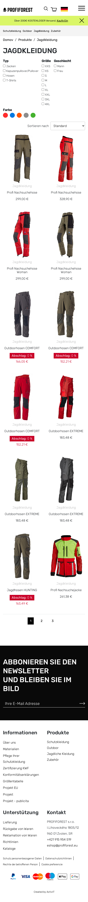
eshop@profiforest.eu (62, 845)
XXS (47, 66)
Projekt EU (10, 788)
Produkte (25, 40)
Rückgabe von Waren (18, 829)
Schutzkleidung (12, 30)
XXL (47, 94)
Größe (46, 61)
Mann (60, 66)
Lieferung (10, 822)
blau (12, 115)
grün (33, 115)
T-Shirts (11, 80)
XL (46, 90)
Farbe (7, 110)
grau (26, 115)
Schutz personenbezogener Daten (22, 858)
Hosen (10, 75)
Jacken (11, 66)
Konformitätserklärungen (21, 775)
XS (46, 71)
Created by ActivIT (44, 891)
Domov (8, 40)
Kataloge (9, 848)
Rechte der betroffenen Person (20, 864)
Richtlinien (10, 842)
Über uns (9, 742)
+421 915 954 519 (59, 839)
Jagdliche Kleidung (60, 754)
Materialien (11, 749)
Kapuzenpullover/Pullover (22, 71)
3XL (47, 99)
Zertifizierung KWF (16, 768)
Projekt (8, 794)
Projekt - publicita (16, 801)
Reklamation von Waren (20, 835)
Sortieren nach (38, 126)
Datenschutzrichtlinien (58, 858)
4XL (47, 104)
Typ (5, 61)
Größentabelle (13, 781)
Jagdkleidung (41, 30)
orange (19, 115)
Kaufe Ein (62, 20)
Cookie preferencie (52, 864)
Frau (60, 71)
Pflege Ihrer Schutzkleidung (14, 759)
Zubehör (56, 30)
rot (5, 115)
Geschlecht (62, 61)
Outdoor (27, 30)
